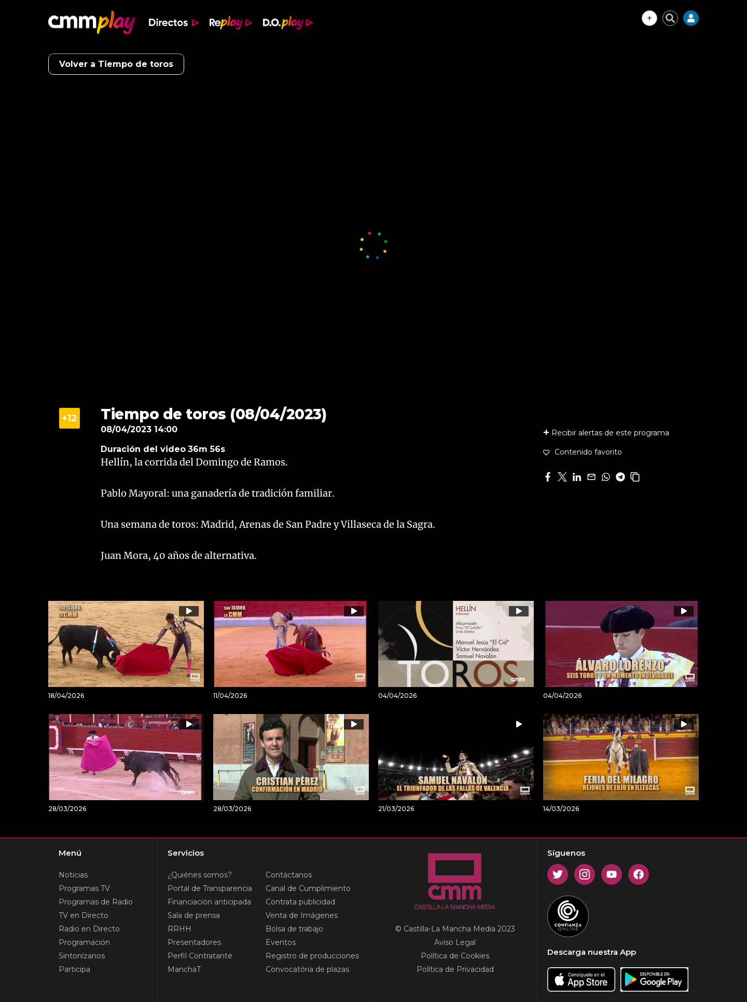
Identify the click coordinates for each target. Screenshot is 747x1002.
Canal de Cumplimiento (308, 888)
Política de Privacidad (455, 969)
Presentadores (194, 942)
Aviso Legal (455, 942)
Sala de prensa (194, 915)
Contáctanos (289, 875)
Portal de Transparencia (210, 888)
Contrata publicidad (300, 902)
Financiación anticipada (209, 902)
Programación (84, 942)
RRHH (179, 929)
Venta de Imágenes (302, 915)
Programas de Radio (96, 902)
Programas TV (84, 888)
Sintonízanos (82, 955)
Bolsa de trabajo (294, 929)
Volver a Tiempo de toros (116, 64)
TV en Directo (83, 915)
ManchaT (184, 969)
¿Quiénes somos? (200, 875)
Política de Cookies (455, 955)
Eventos (281, 942)
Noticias (73, 875)
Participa (74, 969)
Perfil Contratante (200, 955)
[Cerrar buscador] (670, 18)
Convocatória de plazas (307, 969)
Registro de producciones (312, 955)
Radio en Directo (89, 929)
